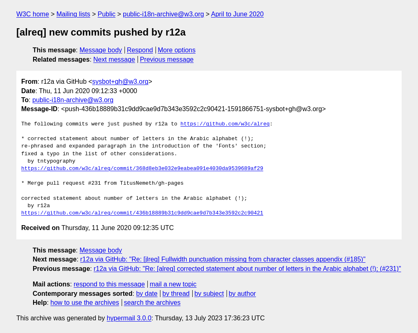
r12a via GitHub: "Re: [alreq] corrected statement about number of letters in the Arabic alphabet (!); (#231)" (247, 268)
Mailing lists (73, 14)
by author (242, 293)
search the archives (152, 302)
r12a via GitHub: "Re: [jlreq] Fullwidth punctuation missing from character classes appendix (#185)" (223, 259)
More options (177, 50)
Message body (101, 50)
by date (146, 293)
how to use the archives (85, 302)
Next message (114, 59)
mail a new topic (173, 284)
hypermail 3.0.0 (129, 318)
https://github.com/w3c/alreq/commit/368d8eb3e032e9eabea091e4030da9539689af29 (142, 168)
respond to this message (109, 284)
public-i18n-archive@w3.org (163, 14)
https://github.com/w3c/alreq (224, 124)
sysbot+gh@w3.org (120, 81)
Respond (140, 50)
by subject (209, 293)
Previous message (167, 59)
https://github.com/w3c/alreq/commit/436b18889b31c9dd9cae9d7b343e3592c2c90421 (142, 213)
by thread (176, 293)
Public (107, 14)
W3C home (32, 14)
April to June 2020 (237, 14)
